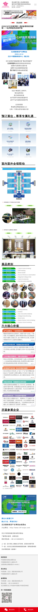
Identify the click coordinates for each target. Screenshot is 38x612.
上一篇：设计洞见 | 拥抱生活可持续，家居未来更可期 (18, 544)
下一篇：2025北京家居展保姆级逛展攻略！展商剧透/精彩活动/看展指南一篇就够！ (19, 548)
